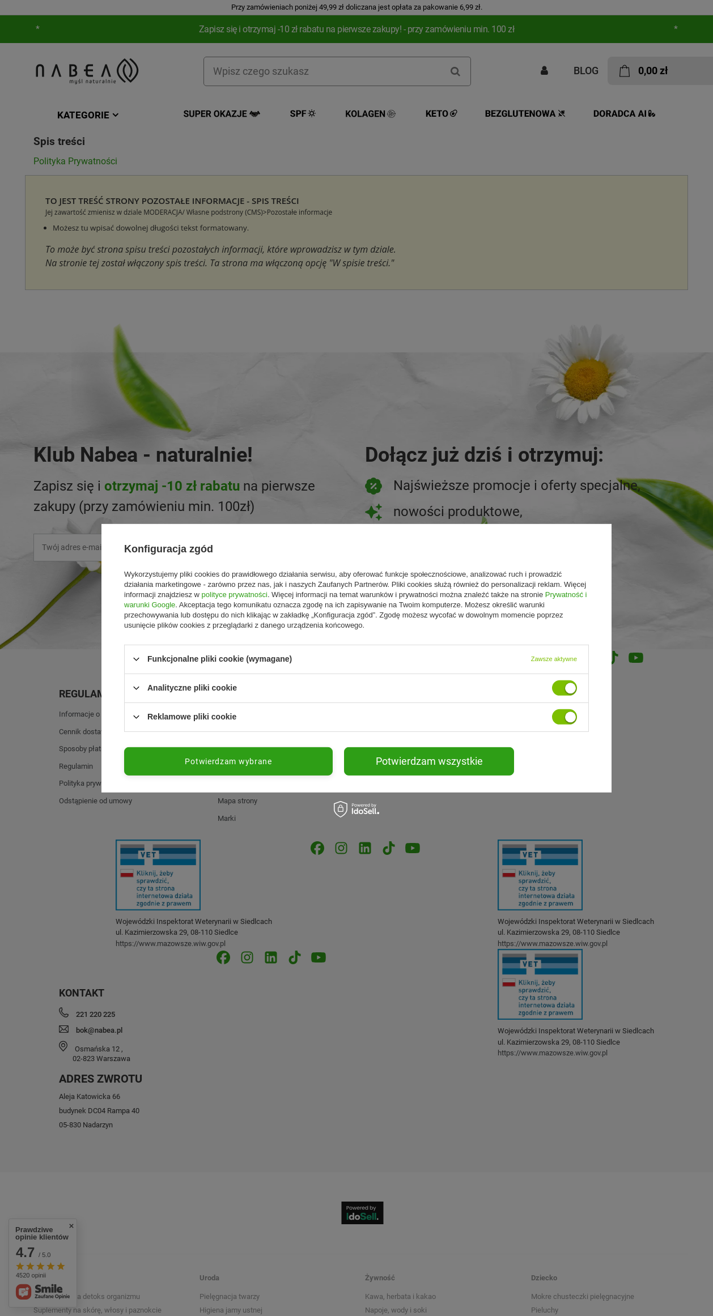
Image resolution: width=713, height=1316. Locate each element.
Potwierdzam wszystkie (429, 760)
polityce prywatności (235, 594)
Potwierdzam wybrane (228, 760)
